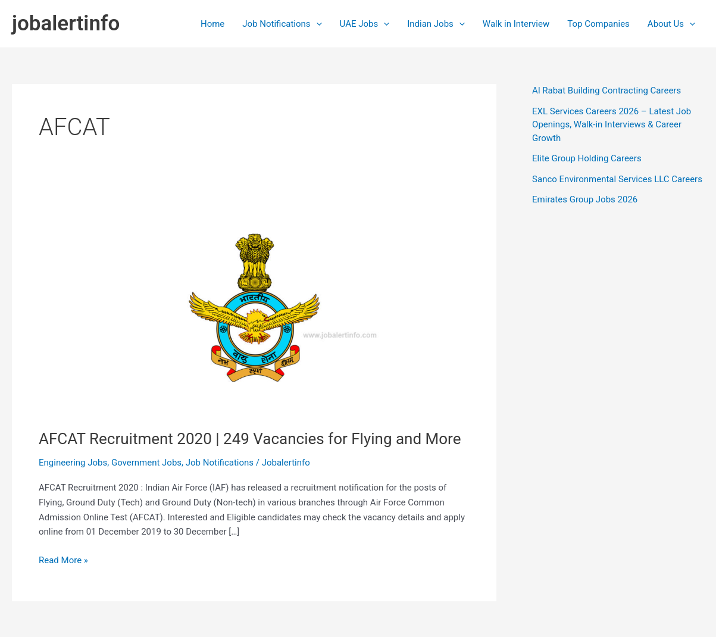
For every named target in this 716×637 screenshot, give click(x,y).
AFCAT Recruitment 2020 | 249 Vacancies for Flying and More (250, 439)
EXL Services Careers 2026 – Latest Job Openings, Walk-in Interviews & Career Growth (611, 124)
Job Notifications (281, 24)
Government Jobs (146, 462)
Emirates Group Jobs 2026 (584, 199)
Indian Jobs (436, 24)
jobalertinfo (66, 23)
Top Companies (598, 23)
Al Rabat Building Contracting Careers (606, 90)
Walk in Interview (516, 23)
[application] (316, 24)
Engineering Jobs (73, 462)
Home (212, 23)
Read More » (63, 560)
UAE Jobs (365, 24)
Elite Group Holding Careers (587, 158)
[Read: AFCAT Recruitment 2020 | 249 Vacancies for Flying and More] (254, 307)
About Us (671, 24)
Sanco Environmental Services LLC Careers (617, 179)
